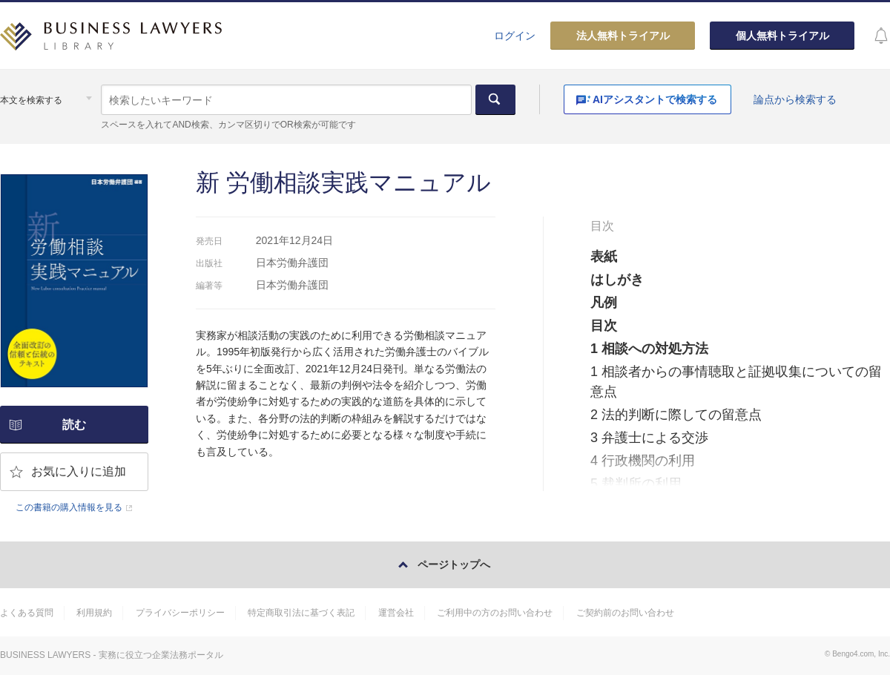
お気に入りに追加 (78, 471)
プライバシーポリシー (180, 613)
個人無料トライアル (782, 36)
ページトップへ (454, 564)
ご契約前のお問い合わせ (625, 613)
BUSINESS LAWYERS (45, 655)
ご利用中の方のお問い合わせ (495, 613)
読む (74, 424)
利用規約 (94, 613)
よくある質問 (26, 613)
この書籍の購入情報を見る (69, 507)
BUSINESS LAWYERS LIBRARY (111, 41)
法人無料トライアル (623, 36)
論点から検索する (795, 99)
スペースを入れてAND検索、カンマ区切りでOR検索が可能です (228, 124)
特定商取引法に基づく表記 (301, 613)
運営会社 (396, 613)
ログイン (514, 36)
